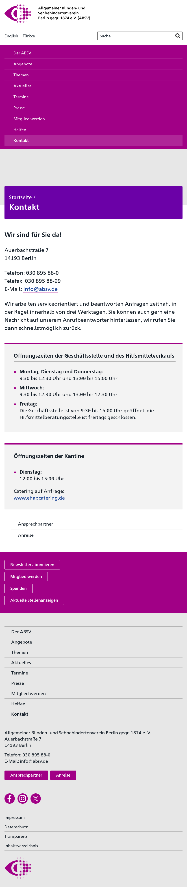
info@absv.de (40, 288)
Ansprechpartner (26, 774)
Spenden (18, 588)
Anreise (63, 774)
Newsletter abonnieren (32, 564)
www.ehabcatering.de (39, 497)
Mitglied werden (26, 576)
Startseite (20, 196)
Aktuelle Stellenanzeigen (34, 600)
